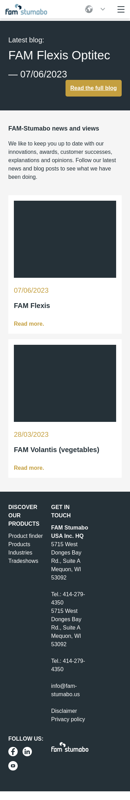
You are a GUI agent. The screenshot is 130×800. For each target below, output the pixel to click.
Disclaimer (64, 711)
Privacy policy (68, 719)
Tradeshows (23, 561)
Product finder (25, 536)
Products (19, 544)
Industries (20, 553)
